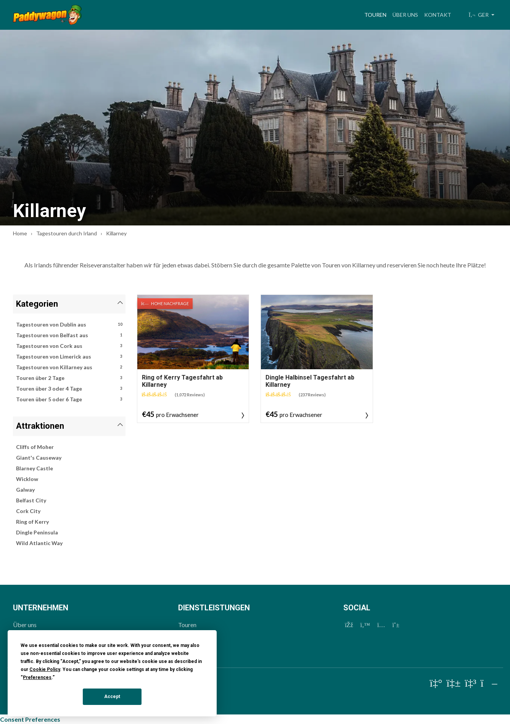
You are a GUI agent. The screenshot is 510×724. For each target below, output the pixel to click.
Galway (25, 489)
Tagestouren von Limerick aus (69, 356)
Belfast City (31, 500)
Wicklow (27, 479)
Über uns (405, 14)
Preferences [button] (37, 677)
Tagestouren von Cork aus (69, 346)
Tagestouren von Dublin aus (69, 324)
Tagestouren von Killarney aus (69, 367)
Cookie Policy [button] (44, 669)
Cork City (28, 511)
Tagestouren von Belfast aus (69, 335)
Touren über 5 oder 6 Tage (69, 399)
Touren (376, 14)
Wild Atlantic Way (39, 543)
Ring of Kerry (32, 521)
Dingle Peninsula (37, 532)
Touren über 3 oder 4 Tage (69, 388)
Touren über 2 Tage (69, 378)
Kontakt (437, 14)
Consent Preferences (30, 719)
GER (479, 14)
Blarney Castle (34, 468)
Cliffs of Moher (35, 447)
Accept (112, 696)
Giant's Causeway (38, 457)
